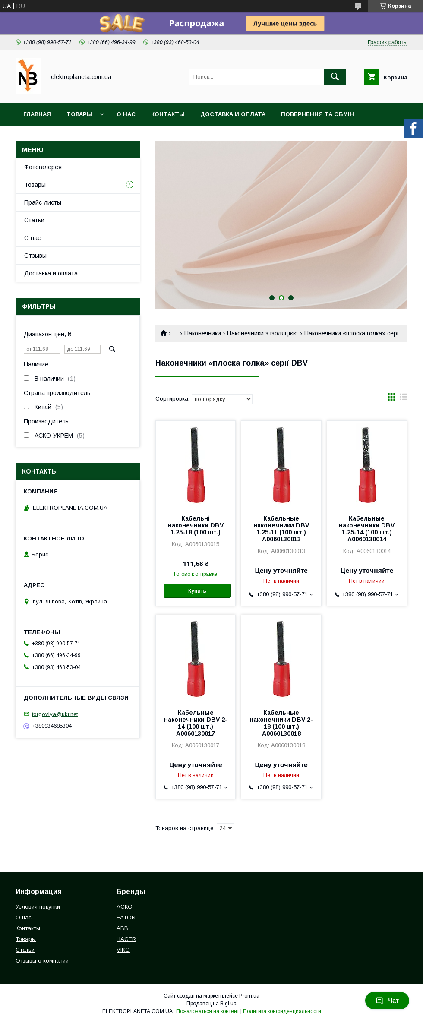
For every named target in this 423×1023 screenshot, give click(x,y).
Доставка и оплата (232, 114)
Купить (197, 591)
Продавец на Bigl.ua (211, 1004)
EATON (126, 917)
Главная (37, 114)
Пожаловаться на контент (207, 1011)
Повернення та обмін (317, 114)
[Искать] (335, 77)
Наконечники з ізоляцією (262, 333)
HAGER (126, 939)
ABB (122, 928)
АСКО (125, 906)
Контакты (168, 114)
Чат (387, 1000)
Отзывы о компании (42, 960)
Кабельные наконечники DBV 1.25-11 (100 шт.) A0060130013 (281, 529)
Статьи (34, 220)
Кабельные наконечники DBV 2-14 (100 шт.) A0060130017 (195, 723)
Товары (79, 114)
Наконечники (202, 333)
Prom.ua (249, 996)
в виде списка (403, 399)
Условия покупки (38, 906)
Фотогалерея (43, 167)
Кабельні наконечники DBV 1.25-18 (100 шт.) (196, 525)
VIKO (123, 950)
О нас (126, 114)
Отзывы (35, 255)
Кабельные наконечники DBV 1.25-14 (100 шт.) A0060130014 (367, 529)
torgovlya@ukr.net (55, 713)
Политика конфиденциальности (282, 1011)
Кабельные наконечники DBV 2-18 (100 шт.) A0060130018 (281, 723)
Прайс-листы (42, 202)
